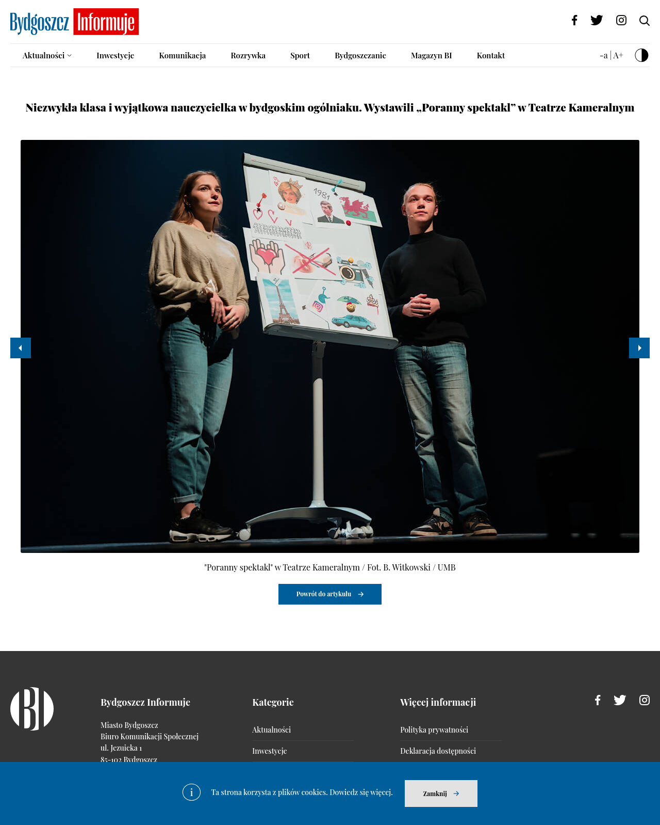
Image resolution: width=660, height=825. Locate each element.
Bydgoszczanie (360, 55)
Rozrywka (248, 55)
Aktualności (43, 55)
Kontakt (491, 55)
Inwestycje (115, 55)
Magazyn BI (431, 55)
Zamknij (435, 793)
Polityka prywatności (434, 730)
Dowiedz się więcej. (361, 792)
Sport (300, 55)
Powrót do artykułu (324, 594)
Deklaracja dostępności (438, 751)
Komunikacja (182, 55)
